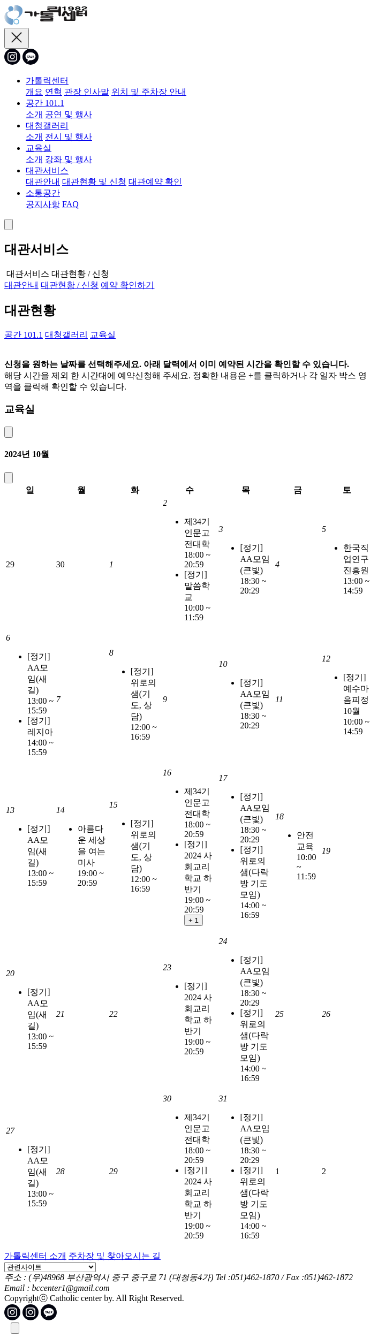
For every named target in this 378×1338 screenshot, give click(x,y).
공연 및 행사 (68, 114)
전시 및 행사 (68, 136)
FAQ (70, 204)
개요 (34, 91)
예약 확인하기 (127, 285)
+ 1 (193, 920)
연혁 (53, 91)
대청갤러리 (47, 125)
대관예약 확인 (155, 181)
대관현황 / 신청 (70, 285)
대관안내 (43, 181)
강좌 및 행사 (68, 159)
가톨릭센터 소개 (35, 1255)
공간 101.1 (45, 103)
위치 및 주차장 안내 (148, 91)
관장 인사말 (86, 91)
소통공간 (43, 192)
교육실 (38, 148)
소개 (34, 114)
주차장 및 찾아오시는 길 (115, 1255)
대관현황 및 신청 (94, 181)
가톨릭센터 (47, 80)
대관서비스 (47, 170)
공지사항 (43, 204)
